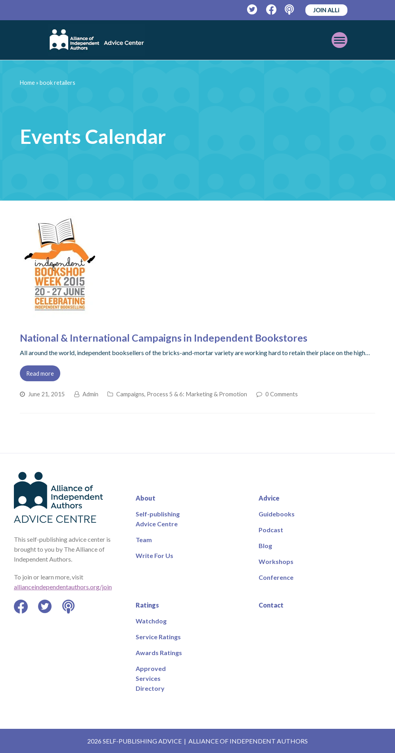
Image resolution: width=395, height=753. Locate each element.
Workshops (276, 561)
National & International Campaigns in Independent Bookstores (163, 338)
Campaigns (130, 394)
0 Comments (281, 394)
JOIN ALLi (326, 9)
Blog (265, 545)
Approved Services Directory (151, 678)
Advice (269, 498)
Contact (271, 605)
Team (144, 539)
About (145, 498)
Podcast (271, 529)
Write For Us (154, 555)
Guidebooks (277, 514)
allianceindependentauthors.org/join (63, 587)
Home (27, 82)
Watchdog (151, 621)
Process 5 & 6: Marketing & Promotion (197, 394)
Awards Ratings (159, 652)
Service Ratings (158, 636)
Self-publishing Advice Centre (158, 518)
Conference (276, 577)
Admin (90, 394)
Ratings (147, 605)
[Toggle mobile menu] (339, 40)
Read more (40, 373)
